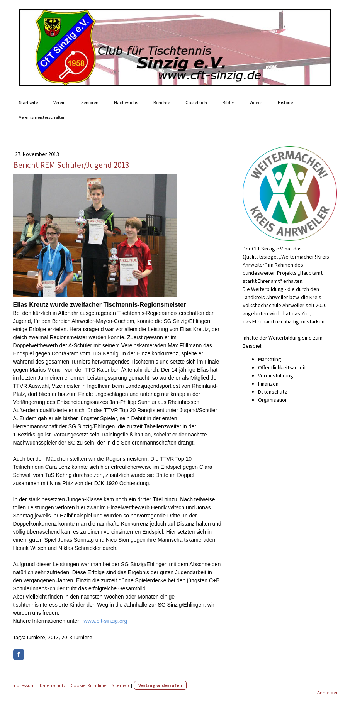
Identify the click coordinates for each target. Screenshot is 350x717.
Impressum (23, 685)
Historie (285, 102)
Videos (256, 102)
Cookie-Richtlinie (89, 685)
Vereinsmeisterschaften (42, 117)
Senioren (90, 102)
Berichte (161, 102)
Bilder (228, 102)
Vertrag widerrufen (160, 685)
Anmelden (328, 692)
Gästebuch (196, 102)
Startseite (28, 102)
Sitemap (120, 685)
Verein (59, 102)
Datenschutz (53, 685)
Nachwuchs (126, 102)
